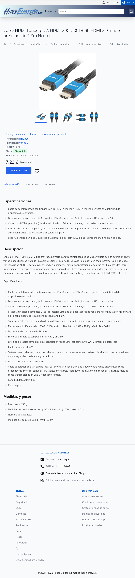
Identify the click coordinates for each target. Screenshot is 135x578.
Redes (19, 536)
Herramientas (23, 554)
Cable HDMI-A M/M (119, 44)
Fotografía (21, 542)
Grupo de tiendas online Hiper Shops (66, 473)
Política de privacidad (93, 513)
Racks (19, 531)
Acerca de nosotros (92, 496)
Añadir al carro (19, 170)
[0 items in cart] (131, 11)
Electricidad (22, 496)
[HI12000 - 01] (41, 117)
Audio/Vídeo (37, 44)
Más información (12, 184)
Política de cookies (92, 525)
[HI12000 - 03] (67, 117)
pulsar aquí (63, 459)
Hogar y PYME (23, 519)
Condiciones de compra (95, 502)
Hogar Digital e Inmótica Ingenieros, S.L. (75, 572)
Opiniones (50, 184)
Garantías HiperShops (94, 519)
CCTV (18, 508)
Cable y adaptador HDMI (90, 44)
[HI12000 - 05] (94, 117)
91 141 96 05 (63, 466)
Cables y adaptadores (60, 44)
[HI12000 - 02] (54, 117)
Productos (50, 11)
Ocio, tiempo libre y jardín (30, 560)
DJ (17, 548)
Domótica (21, 513)
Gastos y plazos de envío (95, 508)
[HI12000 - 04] (81, 117)
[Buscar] (91, 11)
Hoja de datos (32, 184)
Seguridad (21, 502)
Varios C (23, 142)
